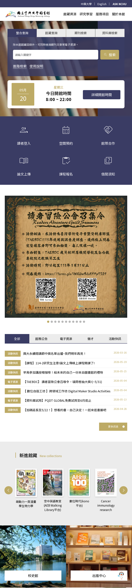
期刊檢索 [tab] (81, 33)
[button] (48, 322)
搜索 (110, 54)
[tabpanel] (66, 382)
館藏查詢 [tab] (51, 33)
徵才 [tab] (90, 338)
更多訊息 (116, 426)
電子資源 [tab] (66, 338)
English (101, 4)
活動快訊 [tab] (115, 338)
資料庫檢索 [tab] (110, 33)
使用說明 (36, 66)
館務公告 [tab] (41, 338)
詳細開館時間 (101, 94)
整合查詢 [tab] (22, 33)
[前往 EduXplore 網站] (121, 575)
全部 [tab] (17, 338)
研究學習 (86, 14)
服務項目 (102, 14)
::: (1, 9)
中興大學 (86, 4)
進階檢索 (20, 66)
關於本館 (118, 14)
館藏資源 (69, 14)
